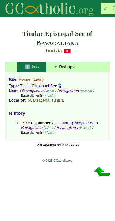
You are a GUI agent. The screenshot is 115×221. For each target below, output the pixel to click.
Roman (25, 79)
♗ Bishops (64, 66)
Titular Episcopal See (38, 85)
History (17, 113)
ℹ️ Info (32, 66)
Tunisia (53, 50)
